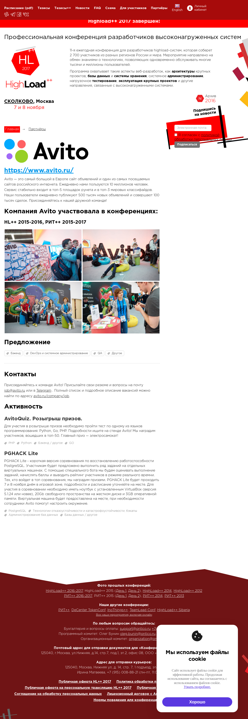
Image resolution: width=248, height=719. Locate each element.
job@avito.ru (14, 390)
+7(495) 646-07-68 (168, 628)
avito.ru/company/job (51, 396)
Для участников (133, 8)
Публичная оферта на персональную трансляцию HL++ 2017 (78, 687)
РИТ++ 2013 (174, 596)
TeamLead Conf (142, 610)
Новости (82, 8)
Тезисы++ (62, 8)
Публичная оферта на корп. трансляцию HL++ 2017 (182, 687)
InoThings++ (117, 610)
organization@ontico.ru (148, 639)
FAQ (97, 8)
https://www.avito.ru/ (39, 170)
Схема (110, 8)
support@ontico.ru (135, 628)
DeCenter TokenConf (88, 610)
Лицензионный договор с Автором (138, 694)
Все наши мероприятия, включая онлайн (124, 615)
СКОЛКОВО (18, 101)
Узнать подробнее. (234, 687)
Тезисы (44, 8)
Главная (12, 129)
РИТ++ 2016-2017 (78, 596)
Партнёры (159, 8)
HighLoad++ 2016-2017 (64, 591)
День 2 (133, 591)
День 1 (121, 591)
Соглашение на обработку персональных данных (58, 694)
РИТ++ (64, 610)
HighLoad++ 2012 (188, 591)
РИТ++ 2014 (153, 596)
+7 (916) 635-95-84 (173, 634)
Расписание (14, 8)
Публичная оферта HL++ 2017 (85, 681)
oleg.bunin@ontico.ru (138, 634)
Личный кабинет (200, 8)
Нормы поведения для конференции (126, 700)
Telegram (43, 390)
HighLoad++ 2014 (157, 591)
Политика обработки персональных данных (155, 681)
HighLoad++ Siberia (173, 610)
